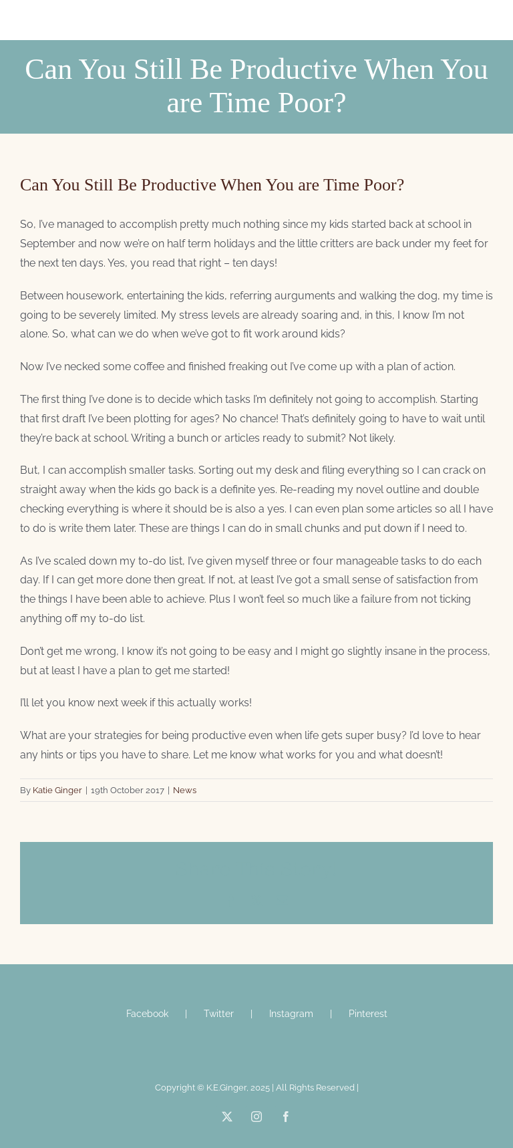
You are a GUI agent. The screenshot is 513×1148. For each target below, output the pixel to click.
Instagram (291, 1013)
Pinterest (368, 1013)
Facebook (147, 1013)
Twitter (219, 1013)
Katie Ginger (57, 790)
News (184, 790)
